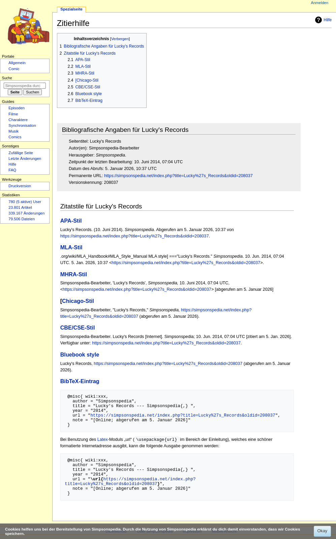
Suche (7, 78)
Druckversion (19, 186)
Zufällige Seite (20, 153)
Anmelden (320, 3)
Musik (13, 131)
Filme (13, 114)
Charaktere (18, 120)
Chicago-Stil (78, 301)
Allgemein (16, 63)
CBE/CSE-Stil (77, 327)
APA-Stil (71, 221)
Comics (14, 137)
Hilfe (322, 20)
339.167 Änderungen (26, 213)
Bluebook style (79, 354)
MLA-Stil (71, 247)
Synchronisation (22, 125)
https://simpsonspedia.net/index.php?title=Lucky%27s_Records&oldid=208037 (178, 175)
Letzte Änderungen (24, 159)
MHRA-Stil (73, 274)
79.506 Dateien (21, 219)
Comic (13, 69)
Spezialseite (71, 9)
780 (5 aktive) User (24, 202)
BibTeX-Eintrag (79, 381)
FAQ (12, 170)
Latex (102, 439)
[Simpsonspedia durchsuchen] (25, 86)
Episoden (16, 108)
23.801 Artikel (20, 207)
